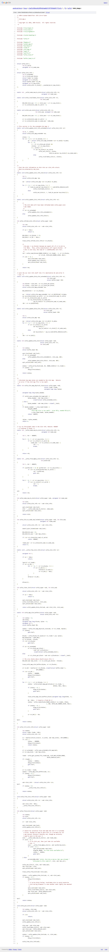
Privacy (15, 949)
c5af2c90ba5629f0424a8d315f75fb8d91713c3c (45, 8)
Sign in (105, 2)
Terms (19, 949)
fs (65, 8)
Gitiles (10, 949)
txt (102, 949)
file (47, 12)
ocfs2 (70, 8)
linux (25, 8)
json (106, 949)
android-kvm (17, 8)
